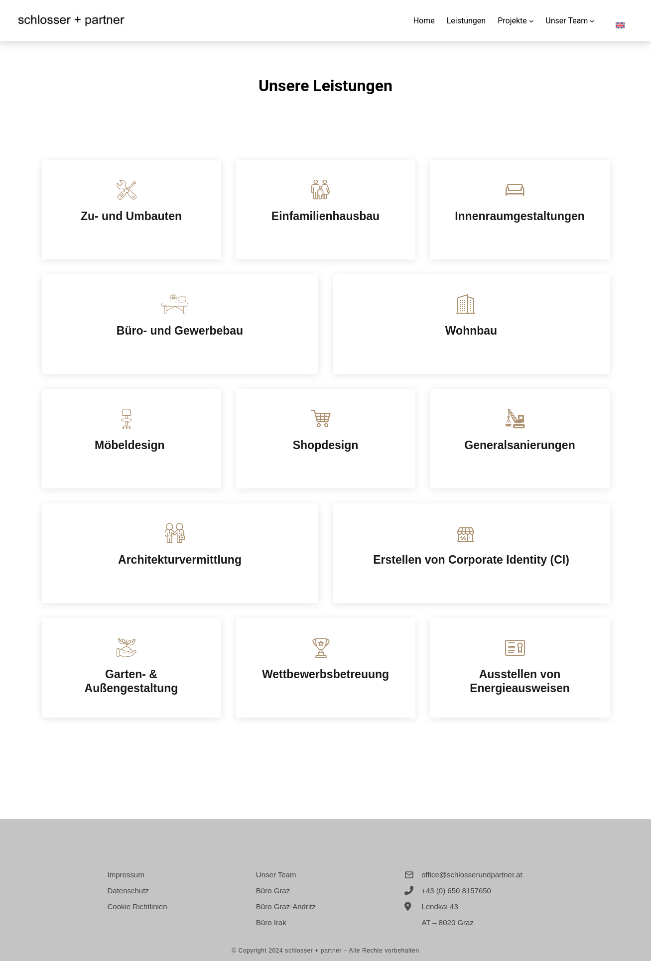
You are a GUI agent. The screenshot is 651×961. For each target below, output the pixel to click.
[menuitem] (620, 20)
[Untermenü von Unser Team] (592, 20)
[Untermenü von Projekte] (531, 20)
